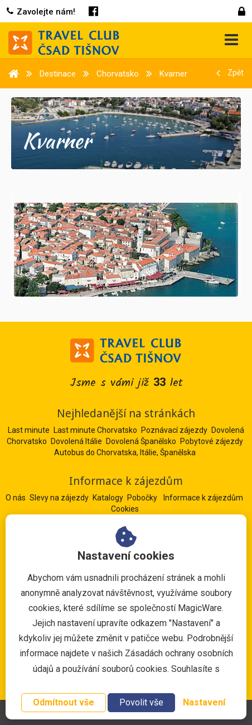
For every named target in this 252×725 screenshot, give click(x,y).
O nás (16, 497)
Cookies (125, 508)
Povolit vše (141, 702)
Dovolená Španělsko (141, 441)
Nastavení (204, 702)
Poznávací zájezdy (174, 430)
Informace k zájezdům (203, 497)
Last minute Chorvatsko (95, 430)
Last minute (29, 430)
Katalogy (109, 497)
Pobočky (143, 497)
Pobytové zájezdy (211, 441)
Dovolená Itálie (76, 441)
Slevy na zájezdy (60, 497)
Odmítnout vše (63, 702)
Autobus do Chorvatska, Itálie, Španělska (125, 452)
